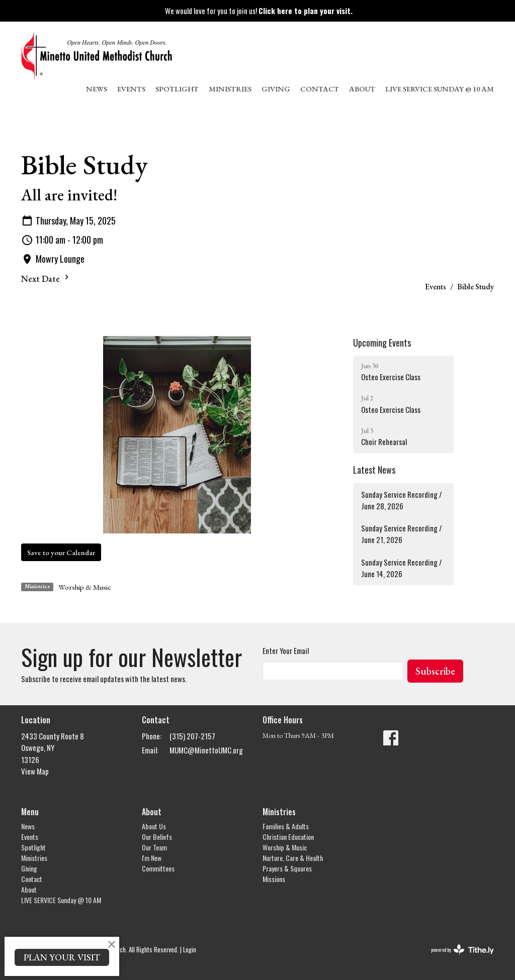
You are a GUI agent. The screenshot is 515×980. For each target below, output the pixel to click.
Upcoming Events (382, 342)
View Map (35, 771)
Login (189, 949)
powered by (462, 949)
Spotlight (177, 88)
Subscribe (435, 671)
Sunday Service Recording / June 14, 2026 (401, 568)
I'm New (151, 857)
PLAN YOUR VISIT (62, 957)
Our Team (154, 847)
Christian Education (288, 836)
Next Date (46, 278)
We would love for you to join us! (259, 10)
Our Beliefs (157, 836)
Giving (276, 88)
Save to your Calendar (61, 552)
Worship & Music (84, 587)
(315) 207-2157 (192, 735)
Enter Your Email (286, 650)
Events (131, 88)
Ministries (230, 88)
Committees (158, 868)
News (96, 88)
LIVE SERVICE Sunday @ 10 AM (439, 88)
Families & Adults (286, 826)
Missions (274, 879)
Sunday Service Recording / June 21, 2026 (401, 533)
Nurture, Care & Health (293, 857)
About (362, 88)
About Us (154, 826)
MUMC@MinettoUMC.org (206, 749)
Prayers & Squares (287, 868)
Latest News (374, 469)
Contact (319, 88)
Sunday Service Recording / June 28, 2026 (401, 500)
